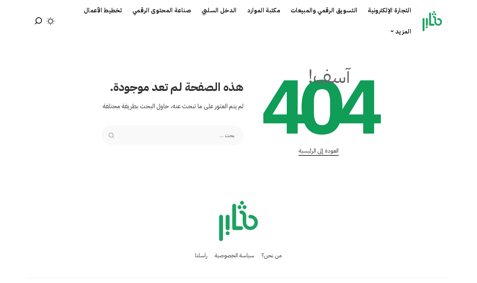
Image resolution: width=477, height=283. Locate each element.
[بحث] (38, 21)
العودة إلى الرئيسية (318, 150)
